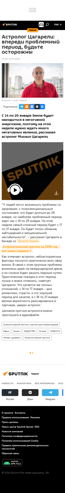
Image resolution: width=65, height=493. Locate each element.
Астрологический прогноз (37, 337)
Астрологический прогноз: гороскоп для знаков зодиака (30, 324)
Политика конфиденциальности (19, 436)
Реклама (35, 417)
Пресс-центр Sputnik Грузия (17, 426)
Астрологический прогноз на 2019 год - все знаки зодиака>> (31, 249)
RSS (37, 426)
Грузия (16, 331)
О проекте (7, 412)
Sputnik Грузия (28, 241)
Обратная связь (10, 453)
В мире (42, 331)
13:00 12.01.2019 (11, 58)
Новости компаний (12, 431)
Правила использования (15, 417)
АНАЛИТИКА (24, 383)
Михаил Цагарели (11, 337)
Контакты (20, 412)
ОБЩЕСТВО (29, 331)
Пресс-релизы (10, 422)
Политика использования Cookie (20, 440)
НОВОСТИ (55, 331)
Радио (6, 331)
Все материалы (44, 383)
